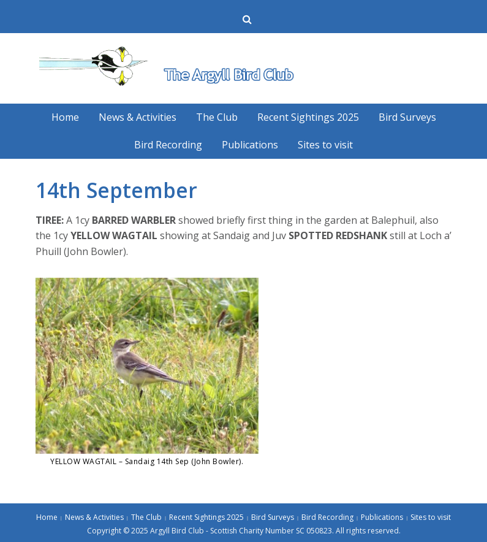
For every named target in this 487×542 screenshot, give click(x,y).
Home (65, 117)
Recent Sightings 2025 (308, 117)
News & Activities (137, 117)
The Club (217, 117)
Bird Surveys (407, 117)
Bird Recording (168, 144)
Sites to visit (325, 144)
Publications (250, 144)
